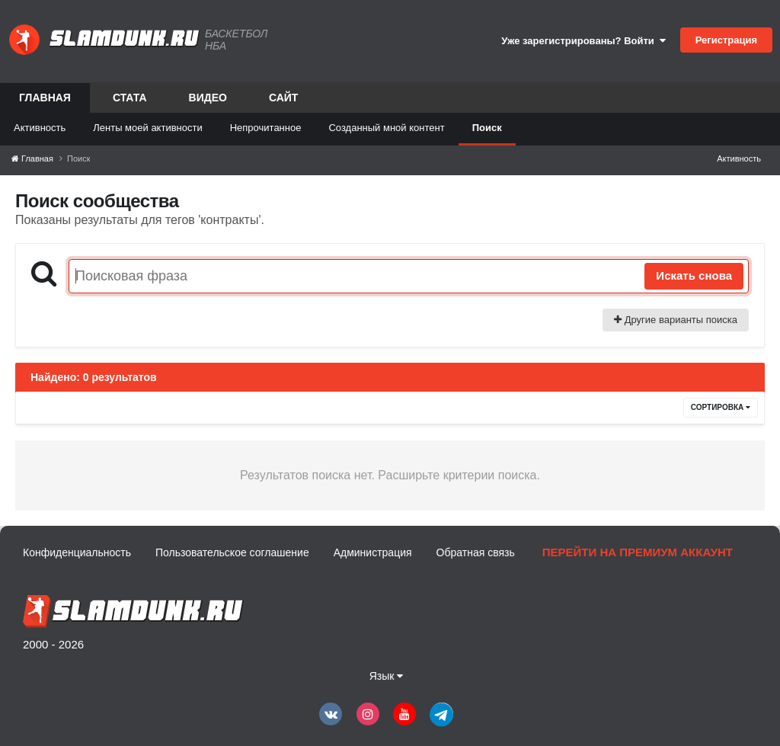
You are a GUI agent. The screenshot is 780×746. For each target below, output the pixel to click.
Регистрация (726, 40)
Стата (130, 97)
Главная (45, 102)
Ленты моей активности (147, 127)
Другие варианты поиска (675, 319)
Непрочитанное (266, 127)
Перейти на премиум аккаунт (637, 552)
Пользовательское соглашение (232, 552)
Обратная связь (475, 552)
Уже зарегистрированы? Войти (583, 40)
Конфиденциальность (77, 552)
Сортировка (720, 407)
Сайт (284, 97)
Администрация (373, 552)
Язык (386, 676)
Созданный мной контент (386, 127)
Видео (208, 97)
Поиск (487, 127)
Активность (40, 127)
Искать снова (694, 275)
